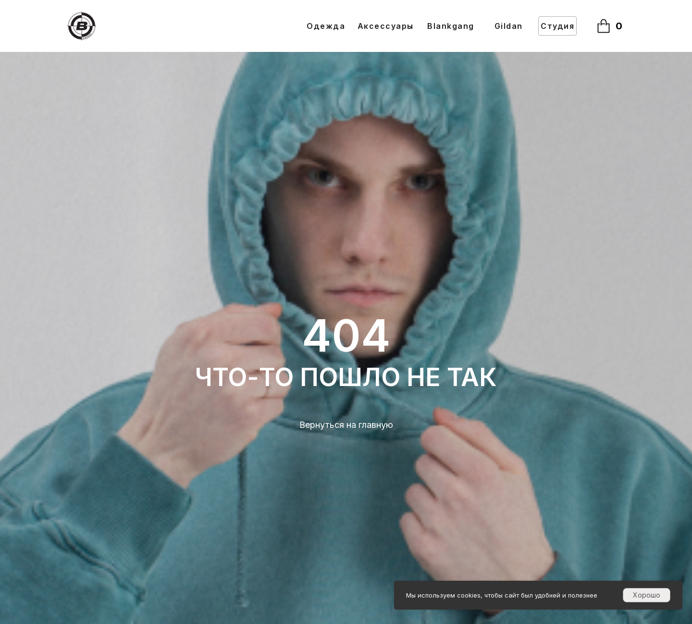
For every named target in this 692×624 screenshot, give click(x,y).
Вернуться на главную (346, 425)
